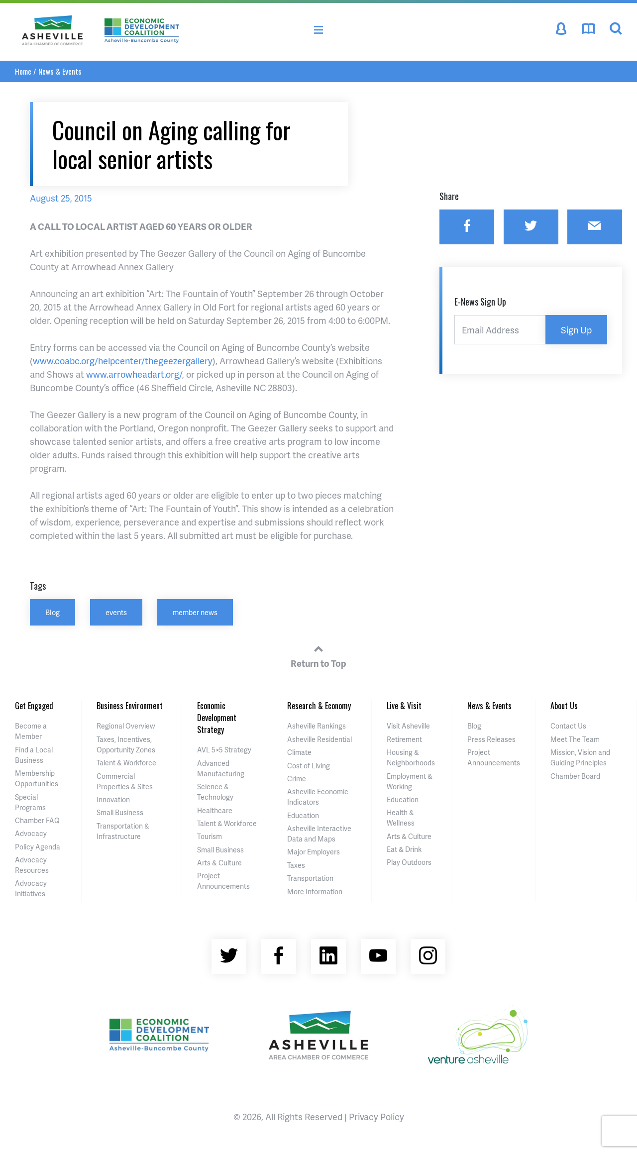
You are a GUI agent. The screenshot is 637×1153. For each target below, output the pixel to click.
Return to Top (318, 654)
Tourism (209, 836)
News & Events (60, 71)
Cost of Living (308, 765)
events (116, 612)
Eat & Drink (404, 849)
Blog (52, 612)
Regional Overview (126, 726)
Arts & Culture (219, 862)
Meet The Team (575, 739)
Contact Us (568, 726)
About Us (564, 706)
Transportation (310, 878)
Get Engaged (34, 706)
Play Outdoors (409, 862)
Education (303, 815)
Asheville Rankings (316, 726)
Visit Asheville (408, 726)
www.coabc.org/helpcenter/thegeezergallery (122, 360)
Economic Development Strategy (216, 717)
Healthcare (214, 810)
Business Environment (130, 706)
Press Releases (491, 739)
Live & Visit (404, 706)
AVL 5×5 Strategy (224, 749)
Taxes (296, 865)
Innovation (113, 799)
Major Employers (313, 851)
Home (23, 71)
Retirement (404, 739)
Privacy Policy (376, 1116)
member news (195, 612)
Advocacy (31, 833)
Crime (296, 778)
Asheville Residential (319, 739)
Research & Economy (319, 706)
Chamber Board (575, 776)
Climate (299, 752)
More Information (314, 891)
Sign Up (576, 329)
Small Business (120, 812)
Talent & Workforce (126, 762)
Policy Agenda (37, 846)
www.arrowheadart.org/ (134, 374)
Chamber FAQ (37, 820)
